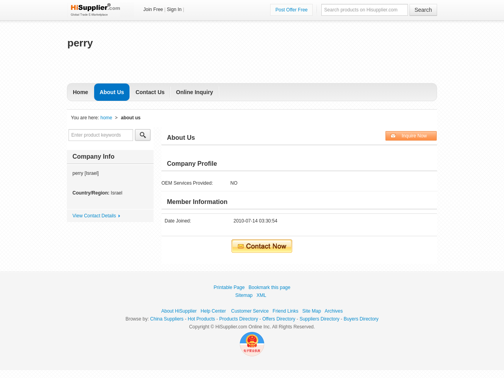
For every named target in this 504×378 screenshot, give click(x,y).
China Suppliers (166, 319)
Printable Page (229, 287)
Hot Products (201, 319)
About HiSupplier (179, 311)
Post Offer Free (291, 10)
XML (261, 295)
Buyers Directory (361, 319)
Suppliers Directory (319, 319)
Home (80, 92)
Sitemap (244, 295)
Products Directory (238, 319)
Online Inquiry (194, 92)
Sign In (174, 9)
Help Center (213, 311)
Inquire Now (414, 136)
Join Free (153, 9)
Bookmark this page (269, 287)
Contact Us (150, 92)
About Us (112, 92)
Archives (333, 311)
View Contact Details (94, 216)
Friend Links (285, 311)
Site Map (311, 311)
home (106, 117)
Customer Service (250, 311)
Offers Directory (278, 319)
